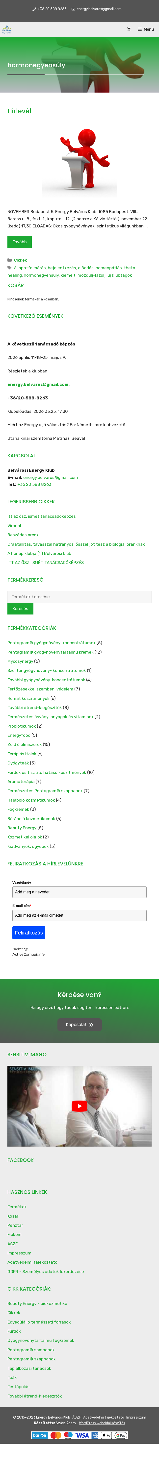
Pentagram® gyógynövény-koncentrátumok (51, 642)
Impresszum (19, 1253)
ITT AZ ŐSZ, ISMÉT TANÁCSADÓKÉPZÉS (45, 562)
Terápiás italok (21, 753)
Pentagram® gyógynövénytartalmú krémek (50, 652)
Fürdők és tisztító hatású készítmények (46, 772)
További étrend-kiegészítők (34, 707)
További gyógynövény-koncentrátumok (46, 679)
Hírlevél (19, 111)
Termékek (17, 1206)
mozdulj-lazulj (92, 275)
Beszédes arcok (23, 534)
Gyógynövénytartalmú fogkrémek (40, 1340)
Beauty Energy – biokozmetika (37, 1303)
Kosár (12, 1216)
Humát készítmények (28, 698)
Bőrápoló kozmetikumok (31, 818)
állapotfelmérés (30, 267)
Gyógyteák (18, 763)
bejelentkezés (62, 267)
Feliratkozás (29, 932)
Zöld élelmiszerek (24, 744)
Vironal (14, 525)
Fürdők (14, 1331)
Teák (12, 1377)
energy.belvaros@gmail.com (37, 384)
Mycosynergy (20, 661)
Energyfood (18, 735)
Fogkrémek (18, 809)
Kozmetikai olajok (24, 837)
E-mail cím (21, 906)
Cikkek (20, 260)
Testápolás (18, 1386)
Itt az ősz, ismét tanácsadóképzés (41, 516)
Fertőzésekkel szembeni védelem (40, 689)
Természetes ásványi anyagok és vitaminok (50, 716)
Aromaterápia (21, 781)
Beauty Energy (21, 827)
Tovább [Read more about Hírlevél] (19, 241)
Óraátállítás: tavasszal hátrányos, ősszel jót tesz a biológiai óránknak (76, 544)
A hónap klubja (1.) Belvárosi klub (39, 553)
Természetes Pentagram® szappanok (45, 790)
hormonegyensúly (41, 275)
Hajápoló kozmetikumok (31, 800)
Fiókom (14, 1234)
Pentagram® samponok (31, 1349)
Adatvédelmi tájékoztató (32, 1262)
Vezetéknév (21, 882)
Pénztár (15, 1225)
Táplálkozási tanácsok (29, 1368)
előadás (86, 267)
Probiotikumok (21, 726)
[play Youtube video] (79, 1106)
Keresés (20, 608)
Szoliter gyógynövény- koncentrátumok (46, 670)
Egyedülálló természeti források (39, 1322)
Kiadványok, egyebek (28, 846)
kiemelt (68, 275)
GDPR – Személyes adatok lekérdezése (45, 1271)
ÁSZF (12, 1243)
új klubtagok (119, 275)
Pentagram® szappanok (31, 1358)
